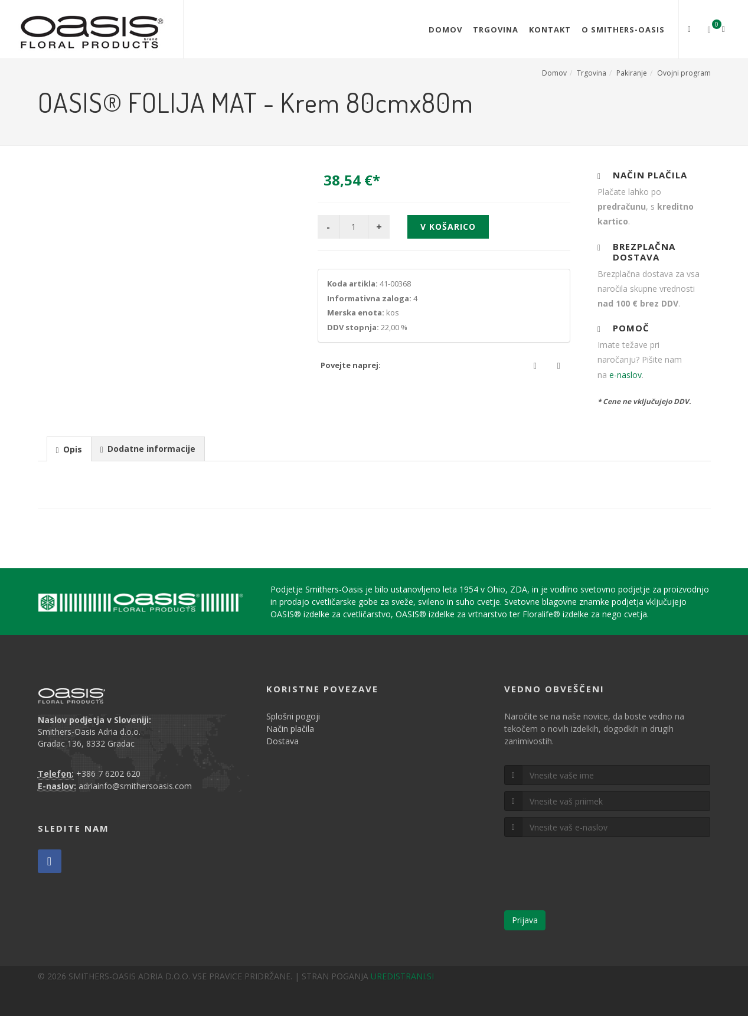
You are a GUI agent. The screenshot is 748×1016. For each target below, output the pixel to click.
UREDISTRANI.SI (402, 976)
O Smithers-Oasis (623, 29)
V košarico (448, 226)
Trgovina (495, 29)
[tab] (69, 449)
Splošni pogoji (293, 716)
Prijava (525, 920)
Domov (445, 29)
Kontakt (550, 29)
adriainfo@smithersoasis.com (135, 786)
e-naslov (625, 374)
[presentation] (69, 449)
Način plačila (290, 728)
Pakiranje (631, 73)
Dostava (282, 741)
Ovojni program (684, 73)
